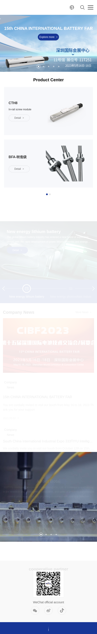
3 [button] (48, 66)
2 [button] (43, 66)
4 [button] (53, 66)
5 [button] (58, 66)
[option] (48, 43)
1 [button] (38, 66)
